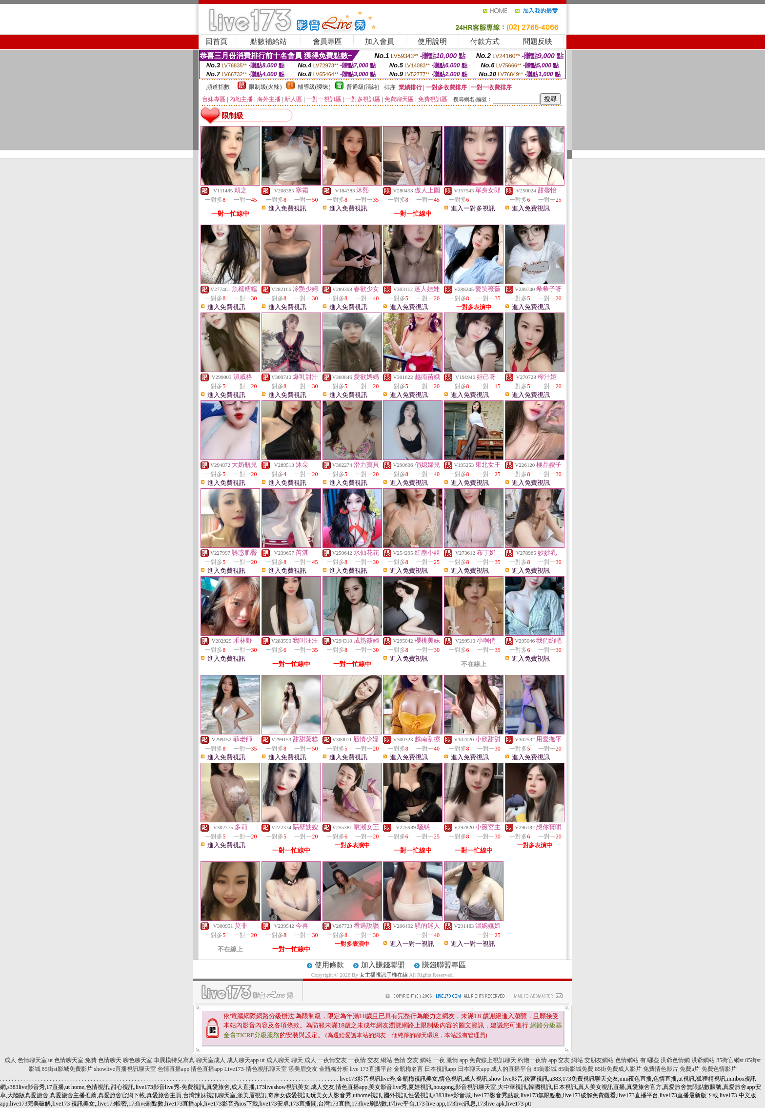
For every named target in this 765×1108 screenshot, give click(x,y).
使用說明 (432, 41)
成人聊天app (243, 1060)
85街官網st (730, 1060)
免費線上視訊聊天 (492, 1060)
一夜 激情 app (450, 1060)
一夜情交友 (332, 1060)
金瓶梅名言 (408, 1069)
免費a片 (690, 1069)
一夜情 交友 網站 (370, 1060)
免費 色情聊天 (103, 1060)
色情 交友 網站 (413, 1060)
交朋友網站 (599, 1060)
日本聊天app (473, 1069)
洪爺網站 (703, 1060)
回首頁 (216, 41)
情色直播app (206, 1069)
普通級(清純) (363, 87)
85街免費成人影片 (618, 1069)
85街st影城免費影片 (67, 1069)
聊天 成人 (303, 1060)
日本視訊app (440, 1069)
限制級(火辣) (265, 87)
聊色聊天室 (137, 1060)
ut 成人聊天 (274, 1060)
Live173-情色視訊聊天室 (255, 1069)
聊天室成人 (210, 1060)
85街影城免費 (575, 1069)
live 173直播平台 (371, 1069)
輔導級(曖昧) (314, 87)
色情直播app (173, 1069)
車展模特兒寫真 (174, 1060)
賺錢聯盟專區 (444, 965)
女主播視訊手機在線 (384, 975)
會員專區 (327, 41)
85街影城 (545, 1069)
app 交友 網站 (565, 1060)
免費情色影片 (660, 1069)
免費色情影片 (719, 1069)
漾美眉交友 (303, 1069)
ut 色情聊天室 (65, 1060)
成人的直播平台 (511, 1069)
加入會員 (379, 41)
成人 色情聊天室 (25, 1060)
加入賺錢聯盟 (383, 965)
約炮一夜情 (532, 1060)
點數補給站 (268, 41)
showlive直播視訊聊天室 (125, 1069)
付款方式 (485, 41)
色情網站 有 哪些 (637, 1060)
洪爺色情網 (675, 1060)
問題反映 (537, 41)
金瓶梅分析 (333, 1069)
